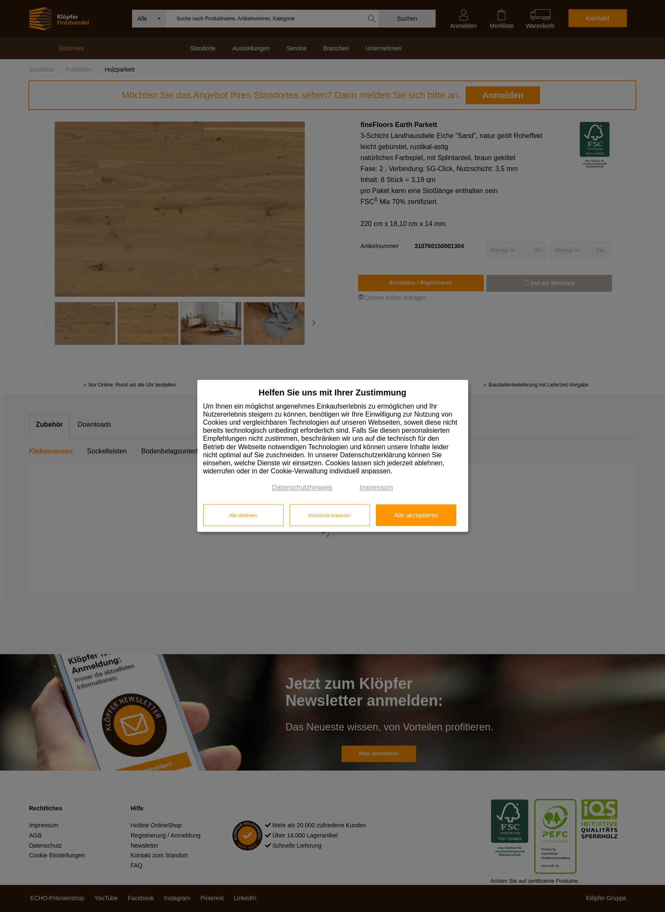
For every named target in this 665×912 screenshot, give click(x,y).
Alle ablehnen (243, 515)
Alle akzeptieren (416, 515)
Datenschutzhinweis (302, 488)
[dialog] (332, 456)
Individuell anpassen (330, 515)
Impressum (376, 488)
